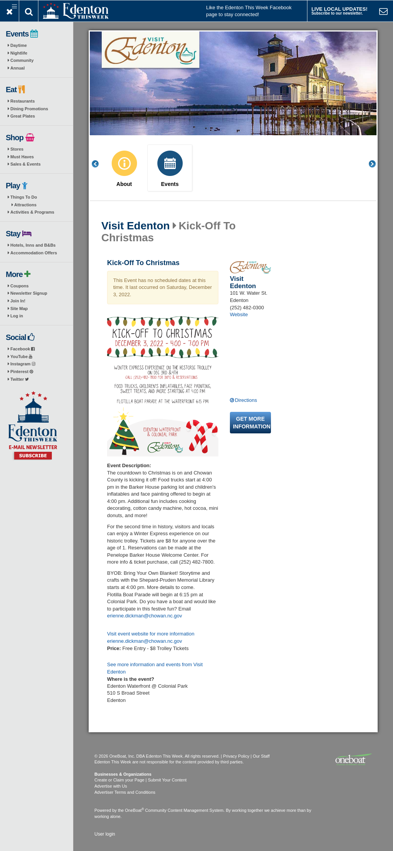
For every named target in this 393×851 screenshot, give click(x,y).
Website (239, 314)
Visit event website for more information (150, 634)
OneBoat (134, 810)
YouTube (21, 356)
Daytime (18, 45)
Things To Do (23, 197)
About (124, 184)
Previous (99, 164)
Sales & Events (25, 164)
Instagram (22, 364)
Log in (16, 316)
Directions (246, 400)
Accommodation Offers (33, 252)
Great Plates (22, 116)
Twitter (19, 379)
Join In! (17, 301)
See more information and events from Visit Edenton (155, 668)
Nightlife (18, 53)
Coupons (19, 286)
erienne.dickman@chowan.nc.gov (144, 616)
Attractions (25, 204)
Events (170, 184)
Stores (16, 149)
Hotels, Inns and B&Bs (33, 245)
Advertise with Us (110, 786)
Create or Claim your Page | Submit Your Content (140, 780)
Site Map (19, 308)
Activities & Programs (32, 212)
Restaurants (22, 101)
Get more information (252, 423)
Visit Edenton (135, 226)
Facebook (22, 349)
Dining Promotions (29, 108)
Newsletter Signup (28, 293)
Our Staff (261, 756)
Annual (17, 68)
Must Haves (22, 156)
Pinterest (21, 371)
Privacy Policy (236, 756)
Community (22, 60)
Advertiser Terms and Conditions (124, 792)
